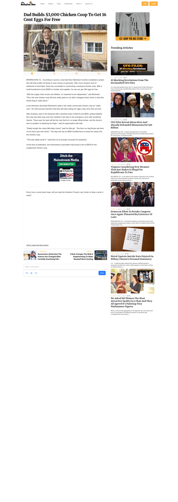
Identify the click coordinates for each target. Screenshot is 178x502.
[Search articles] (89, 3)
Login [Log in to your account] (153, 3)
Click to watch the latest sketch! (37, 273)
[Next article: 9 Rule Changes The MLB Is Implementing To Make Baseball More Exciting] (87, 284)
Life (25, 52)
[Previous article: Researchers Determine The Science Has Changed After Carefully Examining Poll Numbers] (44, 284)
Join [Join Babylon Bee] (145, 3)
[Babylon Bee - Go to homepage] (28, 3)
